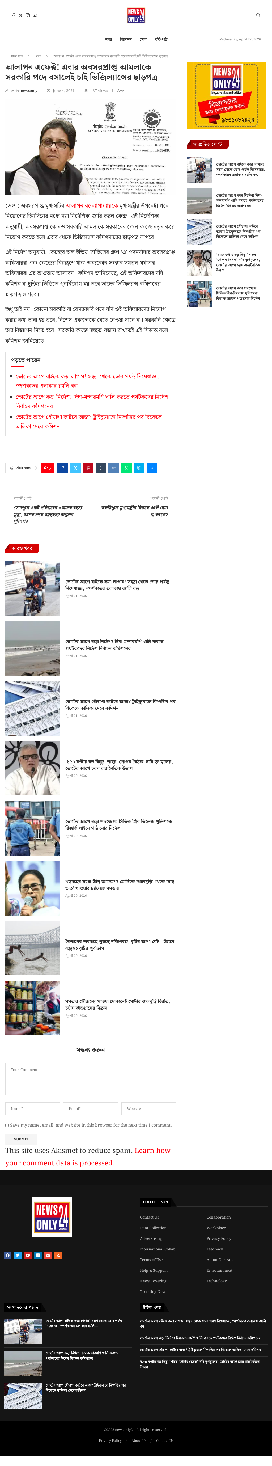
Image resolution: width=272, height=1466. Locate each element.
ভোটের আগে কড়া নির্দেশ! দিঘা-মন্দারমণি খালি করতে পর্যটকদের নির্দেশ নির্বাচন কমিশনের (114, 645)
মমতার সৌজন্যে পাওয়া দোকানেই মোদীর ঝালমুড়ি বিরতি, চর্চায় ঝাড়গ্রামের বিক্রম (117, 1005)
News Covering (153, 1281)
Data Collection (153, 1228)
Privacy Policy (219, 1239)
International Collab (158, 1249)
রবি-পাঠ (161, 39)
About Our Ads (220, 1260)
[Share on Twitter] (75, 468)
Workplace (216, 1228)
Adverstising (151, 1239)
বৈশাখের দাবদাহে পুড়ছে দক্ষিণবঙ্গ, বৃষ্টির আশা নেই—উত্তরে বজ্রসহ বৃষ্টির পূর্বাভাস (119, 945)
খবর (108, 39)
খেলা (143, 39)
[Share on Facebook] (62, 468)
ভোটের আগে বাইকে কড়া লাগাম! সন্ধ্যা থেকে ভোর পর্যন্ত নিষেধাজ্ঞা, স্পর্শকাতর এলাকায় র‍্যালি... (84, 1323)
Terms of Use (151, 1260)
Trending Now (153, 1292)
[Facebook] (13, 15)
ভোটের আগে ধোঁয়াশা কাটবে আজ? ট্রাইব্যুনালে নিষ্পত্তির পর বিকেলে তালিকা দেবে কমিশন (120, 705)
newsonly (30, 91)
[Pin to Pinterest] (88, 468)
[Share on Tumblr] (101, 468)
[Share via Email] (152, 468)
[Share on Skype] (139, 468)
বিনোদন (125, 39)
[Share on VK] (113, 468)
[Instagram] (28, 15)
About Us (138, 1441)
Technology (217, 1281)
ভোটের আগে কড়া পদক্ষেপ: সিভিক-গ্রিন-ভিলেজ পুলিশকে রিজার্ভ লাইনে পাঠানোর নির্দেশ (118, 825)
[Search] (258, 16)
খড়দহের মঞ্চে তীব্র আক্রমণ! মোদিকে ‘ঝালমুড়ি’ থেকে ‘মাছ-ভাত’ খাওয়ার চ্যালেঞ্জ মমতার (120, 885)
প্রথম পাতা (17, 56)
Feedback (215, 1249)
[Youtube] (35, 15)
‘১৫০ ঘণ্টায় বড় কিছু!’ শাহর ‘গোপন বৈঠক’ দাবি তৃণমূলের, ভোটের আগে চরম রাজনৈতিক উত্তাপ (119, 765)
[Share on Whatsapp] (126, 468)
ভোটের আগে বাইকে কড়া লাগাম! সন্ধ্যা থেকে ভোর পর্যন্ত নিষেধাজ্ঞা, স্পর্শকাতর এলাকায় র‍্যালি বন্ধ (117, 585)
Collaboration (219, 1217)
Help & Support (154, 1271)
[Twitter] (20, 15)
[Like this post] (49, 468)
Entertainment (219, 1271)
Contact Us (149, 1217)
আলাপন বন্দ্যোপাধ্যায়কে (92, 205)
